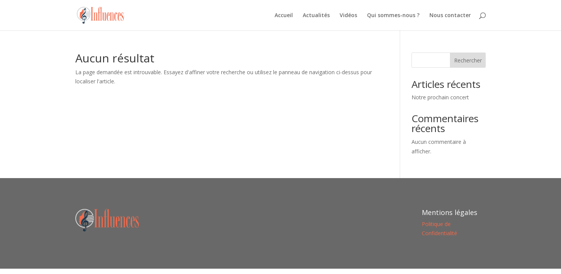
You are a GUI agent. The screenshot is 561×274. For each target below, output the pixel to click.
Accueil (284, 16)
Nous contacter (450, 16)
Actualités (316, 16)
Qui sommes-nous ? (393, 16)
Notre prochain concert (440, 97)
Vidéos (348, 16)
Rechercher (468, 60)
